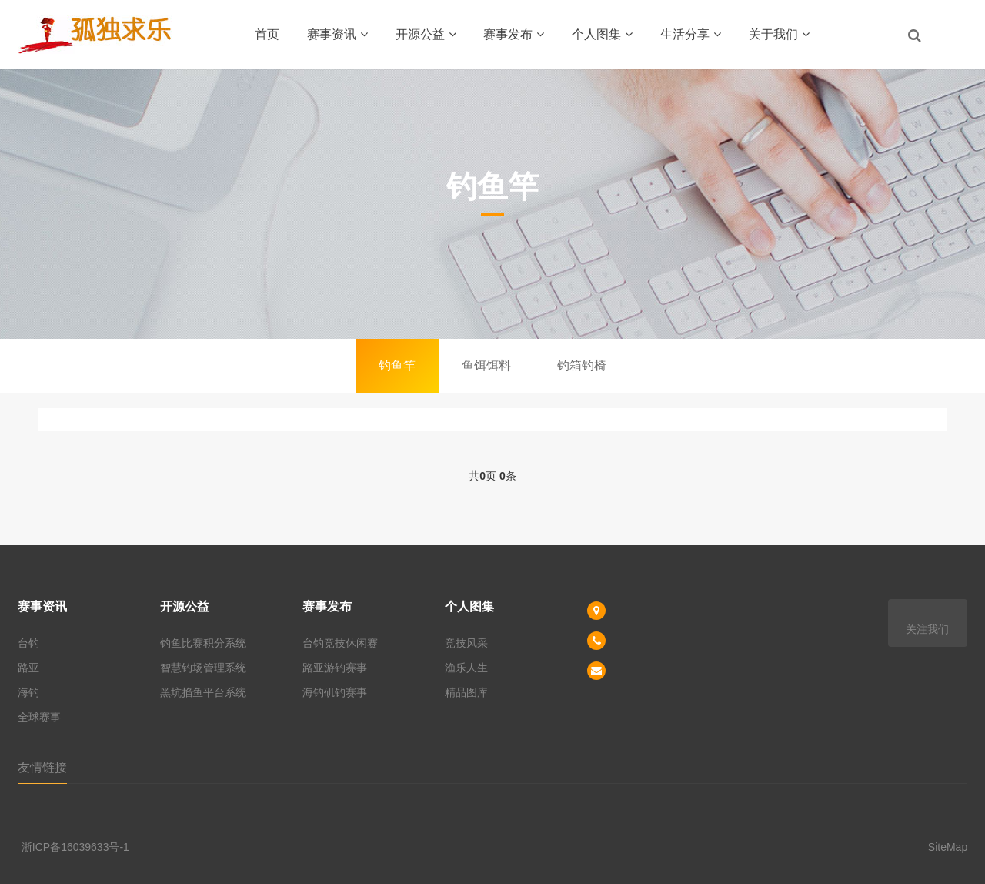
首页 (267, 34)
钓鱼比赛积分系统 (203, 643)
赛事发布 (513, 34)
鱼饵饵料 (486, 365)
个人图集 (602, 34)
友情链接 (42, 767)
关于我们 (779, 34)
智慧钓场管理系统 (203, 667)
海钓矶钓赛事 (334, 692)
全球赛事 (39, 717)
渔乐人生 (466, 667)
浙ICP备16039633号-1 (75, 847)
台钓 (28, 643)
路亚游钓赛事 (334, 667)
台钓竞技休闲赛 (340, 643)
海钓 (28, 692)
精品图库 (466, 692)
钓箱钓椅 (581, 365)
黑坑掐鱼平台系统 (203, 692)
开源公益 (426, 34)
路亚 (28, 667)
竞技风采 (466, 643)
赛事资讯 (337, 34)
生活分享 (690, 34)
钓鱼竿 (397, 365)
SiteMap (947, 847)
